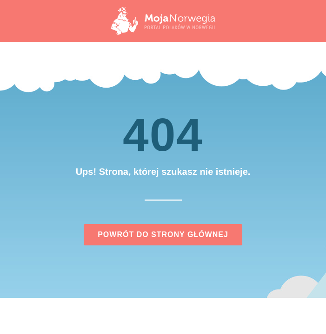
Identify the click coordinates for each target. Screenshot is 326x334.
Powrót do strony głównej (163, 234)
